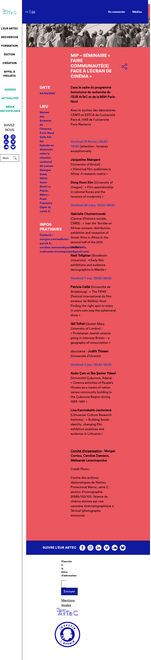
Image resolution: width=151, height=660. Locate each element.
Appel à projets (9, 73)
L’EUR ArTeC (9, 28)
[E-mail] (63, 584)
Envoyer (69, 591)
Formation (9, 46)
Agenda (10, 89)
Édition (9, 54)
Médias (137, 12)
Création (10, 63)
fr (27, 12)
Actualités (10, 98)
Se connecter (116, 12)
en (33, 12)
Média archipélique (10, 109)
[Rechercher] (5, 158)
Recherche (9, 37)
